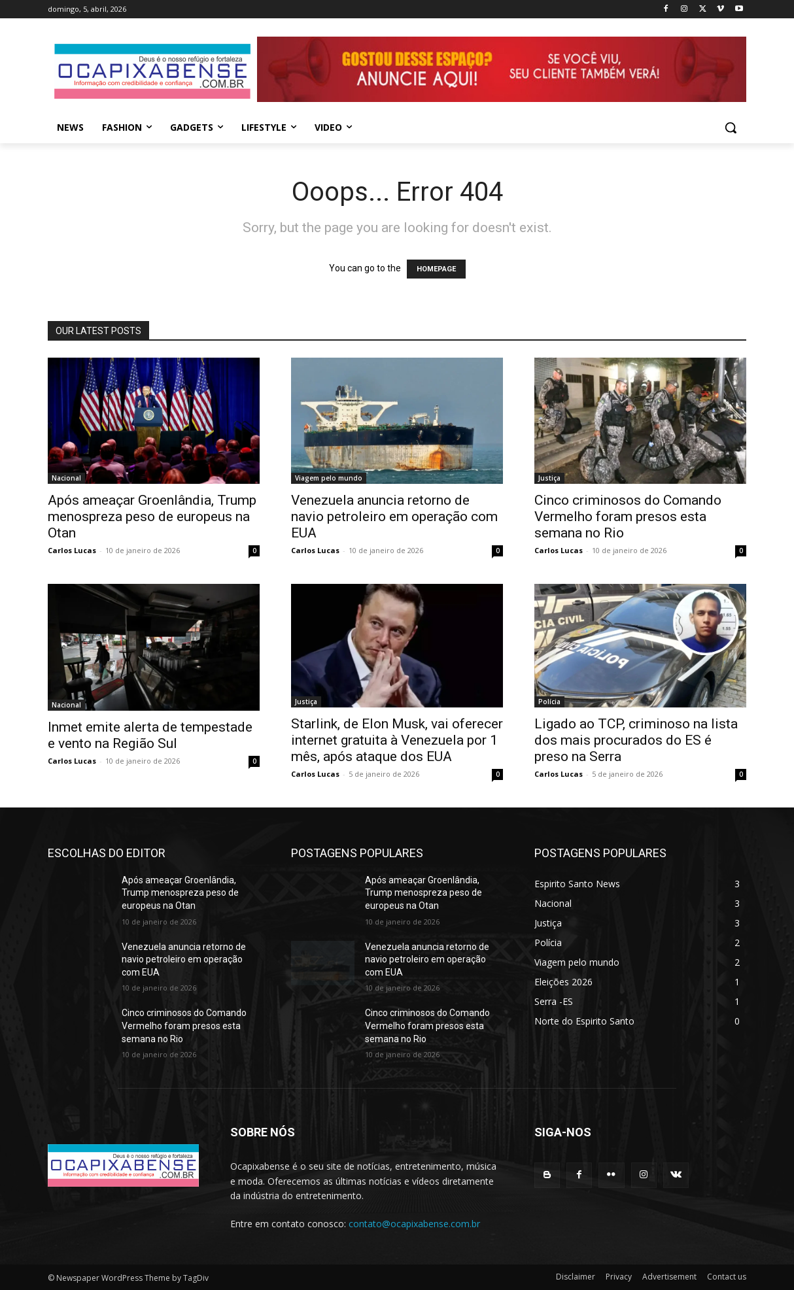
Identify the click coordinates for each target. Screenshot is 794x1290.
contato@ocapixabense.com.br (414, 1223)
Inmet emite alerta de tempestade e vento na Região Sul (150, 735)
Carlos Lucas (72, 550)
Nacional (66, 478)
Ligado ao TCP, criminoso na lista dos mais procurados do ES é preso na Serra (636, 740)
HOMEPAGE (436, 269)
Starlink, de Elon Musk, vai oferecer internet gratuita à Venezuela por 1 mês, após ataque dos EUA (397, 740)
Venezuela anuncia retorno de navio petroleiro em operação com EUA (394, 516)
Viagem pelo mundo (328, 478)
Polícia (549, 701)
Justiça (549, 478)
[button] (730, 127)
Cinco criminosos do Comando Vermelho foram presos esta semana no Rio (627, 516)
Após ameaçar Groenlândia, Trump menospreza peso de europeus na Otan (152, 516)
